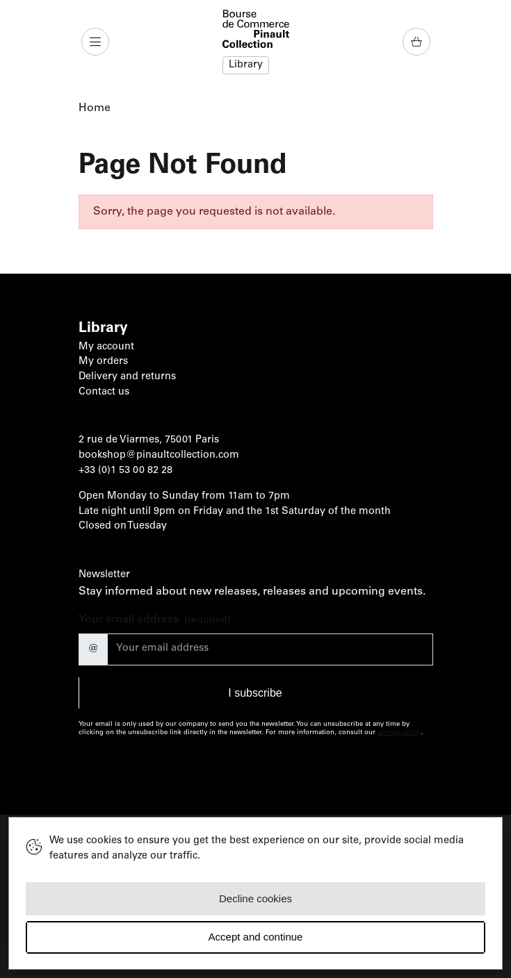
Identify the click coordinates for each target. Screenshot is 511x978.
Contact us (104, 392)
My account (106, 347)
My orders (103, 362)
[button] (97, 42)
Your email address (155, 620)
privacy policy (399, 732)
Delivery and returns (127, 377)
